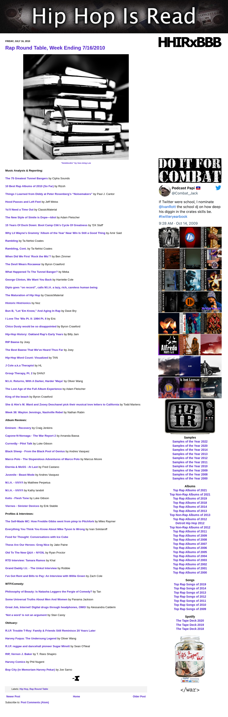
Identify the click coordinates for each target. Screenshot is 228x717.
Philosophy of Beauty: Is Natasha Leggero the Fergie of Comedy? (48, 591)
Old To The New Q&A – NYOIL (25, 552)
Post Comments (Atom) (35, 702)
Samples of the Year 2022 (190, 441)
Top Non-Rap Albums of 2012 (190, 527)
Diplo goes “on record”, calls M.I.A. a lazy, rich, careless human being (51, 287)
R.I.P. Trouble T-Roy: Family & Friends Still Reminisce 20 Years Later (50, 630)
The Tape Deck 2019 (190, 625)
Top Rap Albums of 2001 (190, 568)
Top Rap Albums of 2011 (190, 531)
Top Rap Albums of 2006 (190, 548)
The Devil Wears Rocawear (23, 264)
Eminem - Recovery (18, 427)
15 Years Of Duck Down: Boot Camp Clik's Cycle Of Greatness (46, 225)
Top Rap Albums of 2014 (190, 506)
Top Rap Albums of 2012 (190, 519)
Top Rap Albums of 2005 (190, 552)
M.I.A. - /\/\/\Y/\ (14, 482)
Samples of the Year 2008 (190, 474)
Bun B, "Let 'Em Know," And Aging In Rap (33, 310)
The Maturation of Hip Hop (22, 295)
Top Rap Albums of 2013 (190, 511)
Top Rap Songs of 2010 (190, 604)
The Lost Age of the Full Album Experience (33, 388)
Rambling (11, 240)
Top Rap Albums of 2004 (190, 556)
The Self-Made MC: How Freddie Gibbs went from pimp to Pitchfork (49, 521)
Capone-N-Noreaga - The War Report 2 (30, 435)
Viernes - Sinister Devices (22, 506)
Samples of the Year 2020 (190, 445)
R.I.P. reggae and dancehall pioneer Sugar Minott (37, 646)
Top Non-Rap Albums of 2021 (190, 494)
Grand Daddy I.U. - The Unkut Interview (31, 568)
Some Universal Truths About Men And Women (36, 599)
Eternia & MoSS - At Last (21, 467)
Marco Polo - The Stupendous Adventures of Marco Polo (42, 459)
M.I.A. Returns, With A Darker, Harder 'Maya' (34, 381)
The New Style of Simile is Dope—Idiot (30, 217)
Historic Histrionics (18, 303)
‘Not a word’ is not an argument (26, 615)
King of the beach (17, 396)
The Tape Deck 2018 (190, 629)
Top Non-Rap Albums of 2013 (190, 515)
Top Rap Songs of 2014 (190, 588)
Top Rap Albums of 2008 (190, 539)
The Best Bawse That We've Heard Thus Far (34, 349)
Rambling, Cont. (16, 248)
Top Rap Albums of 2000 (190, 572)
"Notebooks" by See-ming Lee (76, 163)
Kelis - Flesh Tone (17, 498)
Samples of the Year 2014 (190, 449)
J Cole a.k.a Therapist (19, 365)
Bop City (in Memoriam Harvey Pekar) (30, 669)
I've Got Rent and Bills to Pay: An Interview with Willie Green (45, 576)
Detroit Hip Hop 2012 (190, 523)
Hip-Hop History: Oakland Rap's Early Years (34, 334)
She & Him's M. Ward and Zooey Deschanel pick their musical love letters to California (62, 404)
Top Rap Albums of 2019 (190, 498)
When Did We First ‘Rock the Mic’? (28, 256)
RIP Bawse (12, 342)
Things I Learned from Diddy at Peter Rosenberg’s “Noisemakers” (48, 194)
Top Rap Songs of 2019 (190, 584)
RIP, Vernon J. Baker (18, 654)
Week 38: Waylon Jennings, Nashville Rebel (34, 412)
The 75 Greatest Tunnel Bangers (26, 178)
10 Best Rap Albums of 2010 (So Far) (29, 186)
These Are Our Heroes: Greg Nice (27, 544)
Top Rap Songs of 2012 (190, 596)
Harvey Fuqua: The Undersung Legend (31, 638)
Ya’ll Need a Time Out (19, 209)
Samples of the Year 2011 (190, 462)
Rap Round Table (39, 689)
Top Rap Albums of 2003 (190, 560)
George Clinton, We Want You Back (28, 279)
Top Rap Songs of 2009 (190, 609)
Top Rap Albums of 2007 (190, 544)
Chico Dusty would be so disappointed (31, 326)
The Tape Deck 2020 (190, 620)
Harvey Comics (15, 661)
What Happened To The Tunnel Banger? (31, 271)
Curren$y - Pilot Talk (18, 443)
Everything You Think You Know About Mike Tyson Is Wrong (45, 529)
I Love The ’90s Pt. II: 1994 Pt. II (25, 318)
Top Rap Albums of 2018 (190, 502)
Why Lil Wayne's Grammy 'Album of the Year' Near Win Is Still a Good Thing (55, 233)
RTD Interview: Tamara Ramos (25, 560)
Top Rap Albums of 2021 (190, 490)
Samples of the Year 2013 (190, 454)
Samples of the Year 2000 (190, 478)
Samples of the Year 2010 (190, 466)
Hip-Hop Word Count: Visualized (26, 357)
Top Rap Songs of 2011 (190, 600)
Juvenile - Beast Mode (20, 474)
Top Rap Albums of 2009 (190, 535)
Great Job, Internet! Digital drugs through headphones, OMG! (45, 607)
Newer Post (13, 696)
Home (76, 696)
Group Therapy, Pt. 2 (19, 373)
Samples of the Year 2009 (190, 470)
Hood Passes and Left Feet (23, 201)
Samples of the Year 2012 (190, 458)
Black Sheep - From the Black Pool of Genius (35, 451)
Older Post (139, 696)
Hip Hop (23, 689)
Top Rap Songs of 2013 (190, 592)
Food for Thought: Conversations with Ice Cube (36, 537)
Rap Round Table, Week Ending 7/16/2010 (55, 48)
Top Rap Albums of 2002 (190, 564)
